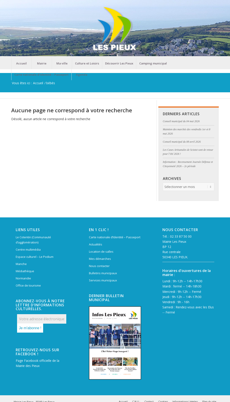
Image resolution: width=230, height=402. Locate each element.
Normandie (23, 278)
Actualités (95, 244)
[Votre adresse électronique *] (41, 319)
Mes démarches (100, 259)
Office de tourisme (28, 285)
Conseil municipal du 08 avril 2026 (182, 141)
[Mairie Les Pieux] (115, 28)
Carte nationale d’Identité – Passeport (114, 237)
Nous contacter (99, 266)
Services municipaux (103, 280)
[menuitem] (21, 63)
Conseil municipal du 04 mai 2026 (181, 121)
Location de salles (101, 252)
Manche (21, 264)
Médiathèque (25, 271)
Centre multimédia (28, 249)
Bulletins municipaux (103, 273)
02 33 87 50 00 (181, 236)
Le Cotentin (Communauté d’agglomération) (33, 239)
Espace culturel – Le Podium (34, 257)
